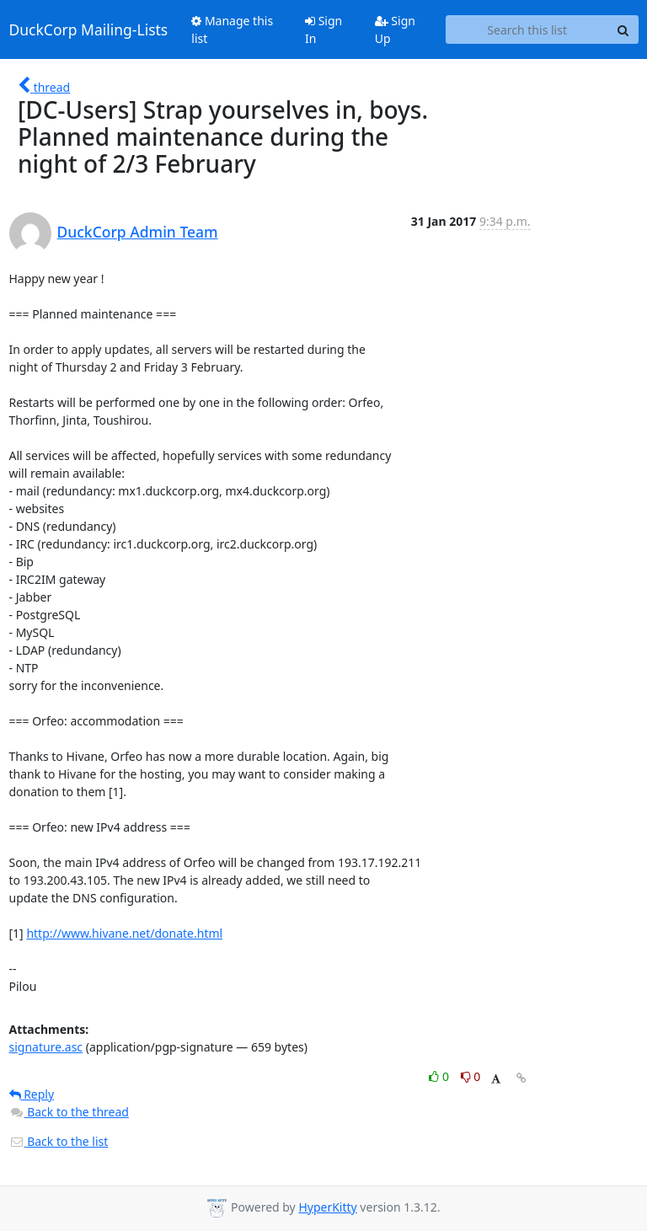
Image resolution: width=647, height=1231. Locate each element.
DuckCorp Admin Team (137, 232)
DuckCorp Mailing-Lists (88, 29)
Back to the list (59, 1141)
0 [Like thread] (440, 1076)
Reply (32, 1094)
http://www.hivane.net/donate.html (124, 933)
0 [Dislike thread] (471, 1076)
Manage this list (232, 29)
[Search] (623, 29)
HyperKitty (327, 1207)
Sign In (323, 29)
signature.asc (46, 1047)
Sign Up (395, 29)
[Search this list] (527, 29)
